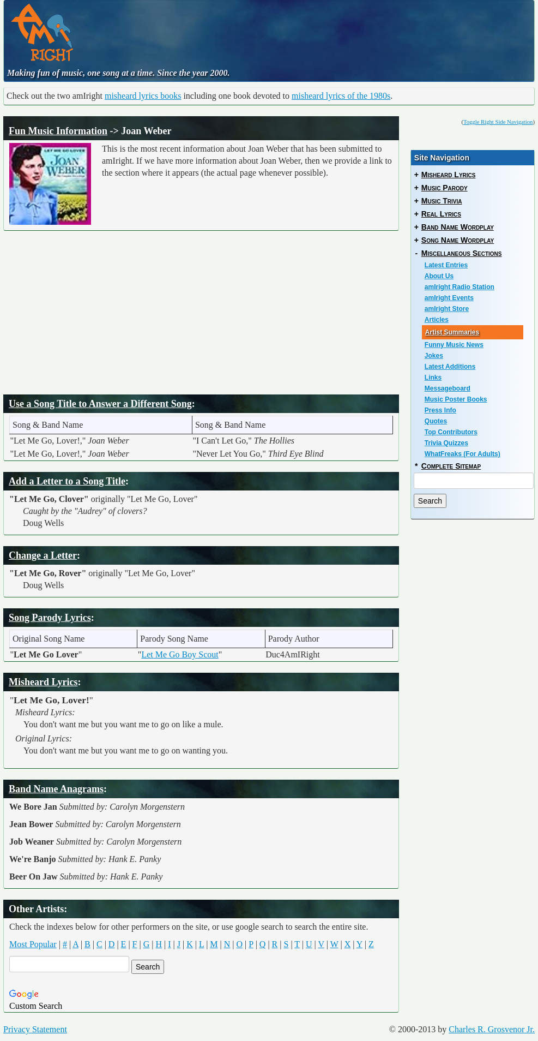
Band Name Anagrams (56, 788)
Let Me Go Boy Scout (179, 654)
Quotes (436, 421)
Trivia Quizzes (446, 443)
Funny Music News (454, 345)
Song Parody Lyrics (50, 617)
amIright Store (447, 309)
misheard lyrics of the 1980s (341, 95)
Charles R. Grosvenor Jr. (492, 1029)
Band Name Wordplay (457, 227)
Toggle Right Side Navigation (498, 122)
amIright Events (449, 298)
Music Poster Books (456, 399)
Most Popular (33, 944)
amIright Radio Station (459, 287)
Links (433, 377)
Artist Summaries (452, 332)
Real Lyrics (441, 214)
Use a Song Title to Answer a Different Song (100, 403)
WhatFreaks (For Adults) (462, 454)
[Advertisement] (294, 30)
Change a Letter (43, 555)
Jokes (434, 356)
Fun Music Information (58, 130)
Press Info (440, 410)
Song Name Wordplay (457, 240)
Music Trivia (441, 200)
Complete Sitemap (451, 466)
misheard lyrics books (143, 95)
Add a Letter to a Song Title (67, 481)
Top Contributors (451, 432)
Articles (437, 320)
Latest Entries (446, 265)
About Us (439, 276)
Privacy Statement (35, 1029)
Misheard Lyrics (43, 682)
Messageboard (447, 388)
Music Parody (444, 187)
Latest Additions (450, 366)
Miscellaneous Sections (461, 253)
